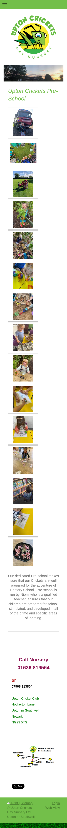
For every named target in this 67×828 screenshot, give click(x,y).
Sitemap (27, 803)
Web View (52, 808)
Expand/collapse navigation (33, 5)
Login (56, 803)
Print (13, 803)
